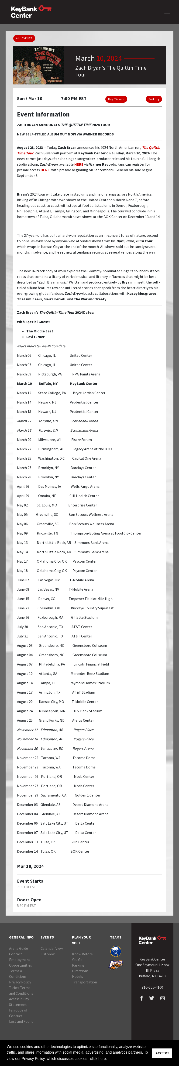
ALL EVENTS (24, 38)
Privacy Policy (20, 982)
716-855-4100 (152, 987)
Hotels (77, 976)
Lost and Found (21, 1021)
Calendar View (52, 948)
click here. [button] (98, 1059)
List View (48, 954)
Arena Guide (18, 948)
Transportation (84, 982)
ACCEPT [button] (162, 1053)
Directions (80, 970)
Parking (154, 99)
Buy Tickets (116, 99)
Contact (15, 954)
